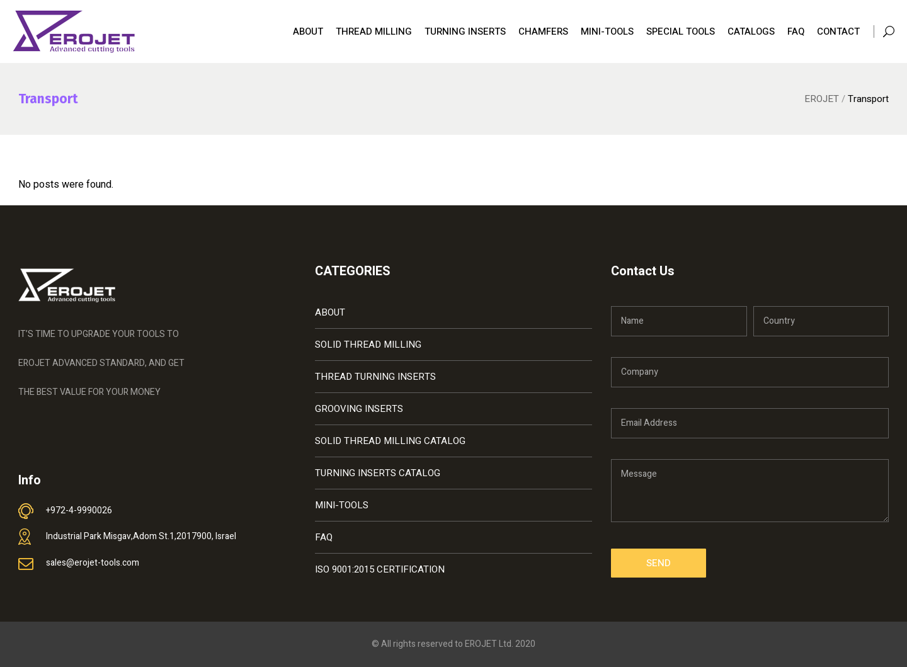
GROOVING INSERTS (359, 409)
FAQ (324, 537)
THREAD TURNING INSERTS (375, 377)
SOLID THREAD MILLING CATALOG (390, 441)
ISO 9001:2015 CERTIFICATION (380, 569)
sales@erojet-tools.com (92, 562)
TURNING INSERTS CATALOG (377, 473)
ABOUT (330, 312)
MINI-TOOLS (341, 505)
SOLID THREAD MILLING (368, 344)
